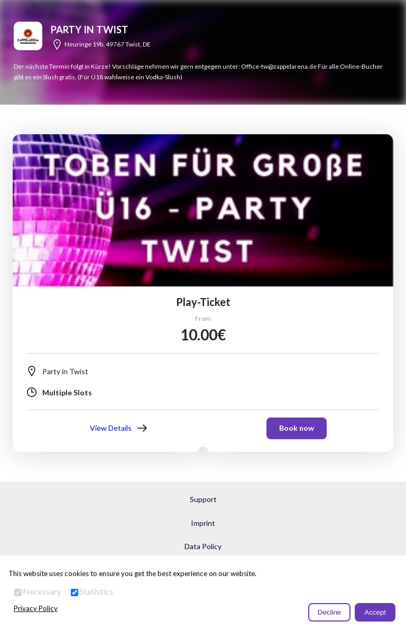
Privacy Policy (36, 608)
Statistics (96, 591)
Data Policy (203, 546)
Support (203, 499)
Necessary (42, 591)
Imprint (203, 522)
